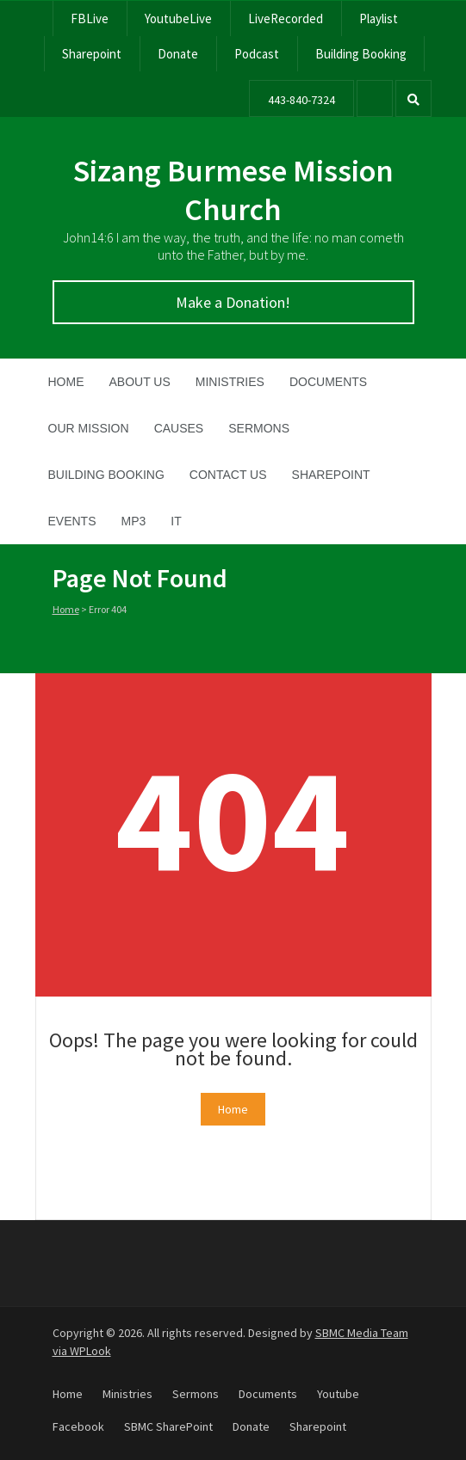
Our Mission (88, 428)
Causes (179, 428)
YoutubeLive (178, 18)
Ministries (230, 382)
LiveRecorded (285, 18)
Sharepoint (91, 54)
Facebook (78, 1426)
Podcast (256, 54)
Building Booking (361, 54)
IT (176, 521)
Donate (178, 54)
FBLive (90, 18)
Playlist (378, 18)
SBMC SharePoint (168, 1426)
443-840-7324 (301, 99)
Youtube (338, 1394)
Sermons (258, 428)
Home (66, 382)
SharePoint (331, 475)
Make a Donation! (233, 302)
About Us (140, 382)
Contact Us (228, 475)
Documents (328, 382)
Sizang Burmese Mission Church (233, 190)
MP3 (133, 521)
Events (72, 521)
